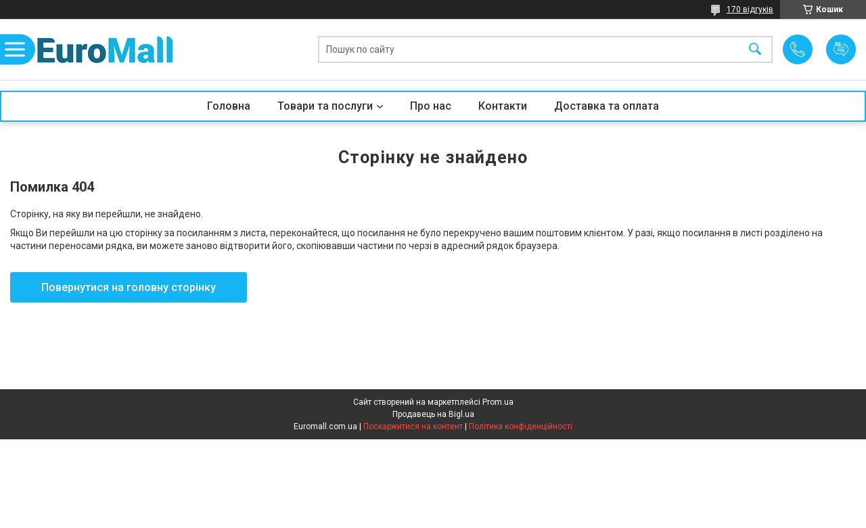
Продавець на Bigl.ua (433, 414)
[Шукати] (755, 49)
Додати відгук (841, 49)
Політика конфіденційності (520, 426)
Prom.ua (498, 402)
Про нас (430, 106)
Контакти (502, 106)
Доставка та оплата (606, 106)
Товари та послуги (325, 106)
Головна (228, 106)
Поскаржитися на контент (413, 426)
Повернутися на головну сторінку (128, 287)
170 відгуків (750, 9)
